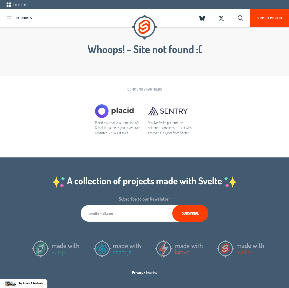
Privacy (137, 272)
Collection (16, 4)
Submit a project (269, 18)
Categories (24, 18)
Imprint (151, 272)
